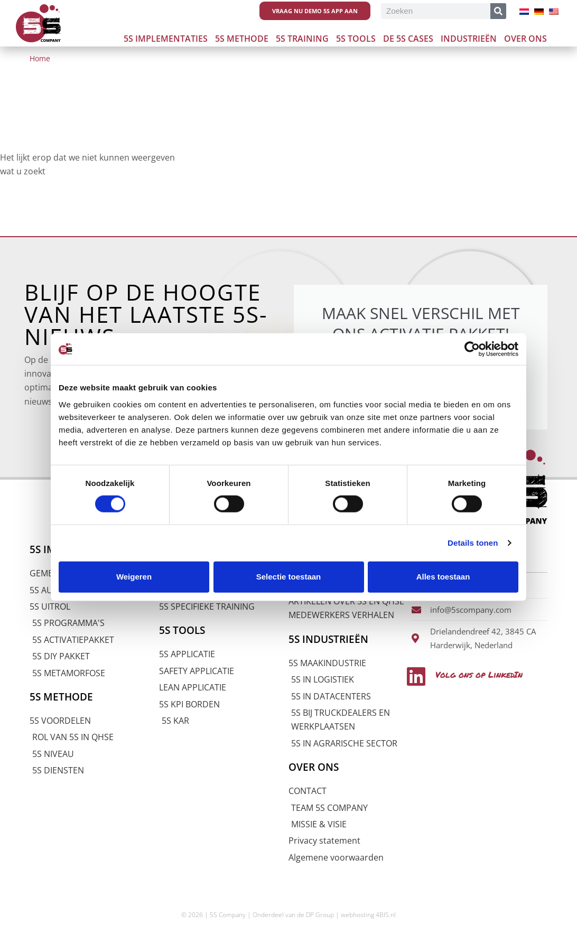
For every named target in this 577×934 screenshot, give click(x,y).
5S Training (302, 38)
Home (40, 58)
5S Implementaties (166, 38)
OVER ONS (313, 767)
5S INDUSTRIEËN (328, 639)
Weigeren (134, 576)
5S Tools (356, 38)
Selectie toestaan (288, 576)
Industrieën (469, 38)
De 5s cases (408, 38)
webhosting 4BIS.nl (368, 914)
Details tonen (473, 542)
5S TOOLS (182, 630)
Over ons (525, 38)
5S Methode (241, 38)
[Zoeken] (498, 11)
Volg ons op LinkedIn (480, 674)
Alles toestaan (443, 576)
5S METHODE (61, 697)
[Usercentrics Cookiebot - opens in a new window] (472, 349)
